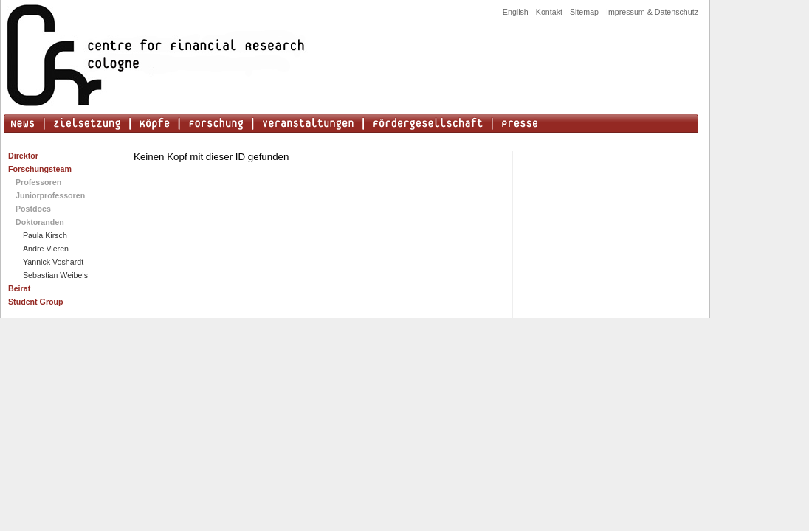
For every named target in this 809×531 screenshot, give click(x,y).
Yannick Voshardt (53, 261)
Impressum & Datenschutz (652, 11)
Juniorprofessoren (50, 195)
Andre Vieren (46, 248)
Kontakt (549, 11)
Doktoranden (40, 222)
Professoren (38, 182)
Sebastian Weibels (55, 275)
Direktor (23, 155)
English (516, 11)
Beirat (19, 288)
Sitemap (584, 11)
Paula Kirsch (45, 235)
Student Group (35, 301)
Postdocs (33, 208)
